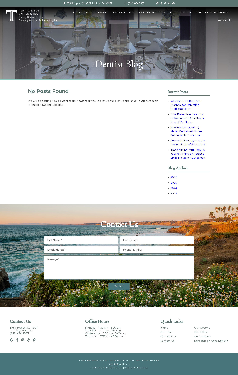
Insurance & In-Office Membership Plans (138, 12)
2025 (174, 182)
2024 (174, 188)
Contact (185, 12)
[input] (81, 240)
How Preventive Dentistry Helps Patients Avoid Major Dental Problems (187, 118)
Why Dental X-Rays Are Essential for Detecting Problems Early (185, 105)
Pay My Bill (225, 20)
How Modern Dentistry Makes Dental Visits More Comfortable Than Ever (186, 131)
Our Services (168, 336)
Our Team (166, 332)
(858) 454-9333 (136, 3)
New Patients (202, 336)
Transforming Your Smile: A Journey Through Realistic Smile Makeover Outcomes (188, 154)
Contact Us (167, 340)
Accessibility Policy (150, 360)
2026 (174, 177)
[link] (157, 3)
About (88, 12)
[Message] (119, 267)
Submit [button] (119, 286)
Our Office (201, 332)
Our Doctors (202, 327)
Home (76, 12)
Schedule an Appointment (212, 12)
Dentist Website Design (119, 364)
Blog (173, 12)
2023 (174, 193)
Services (102, 12)
